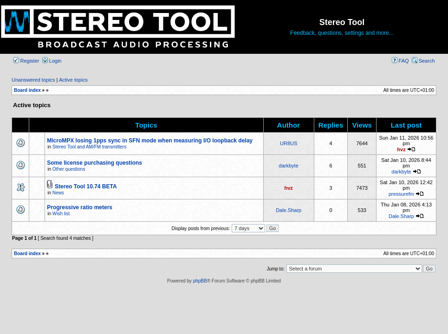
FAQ (400, 61)
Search (423, 61)
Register (26, 61)
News (58, 192)
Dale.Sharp (288, 210)
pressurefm (401, 194)
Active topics (73, 80)
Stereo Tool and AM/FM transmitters (89, 146)
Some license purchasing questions (94, 163)
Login (52, 61)
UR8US (288, 143)
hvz (401, 149)
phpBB (200, 280)
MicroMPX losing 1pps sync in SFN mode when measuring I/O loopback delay (150, 140)
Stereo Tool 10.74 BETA (86, 186)
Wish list (61, 213)
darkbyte (289, 165)
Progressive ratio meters (79, 207)
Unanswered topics (33, 80)
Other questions (68, 169)
